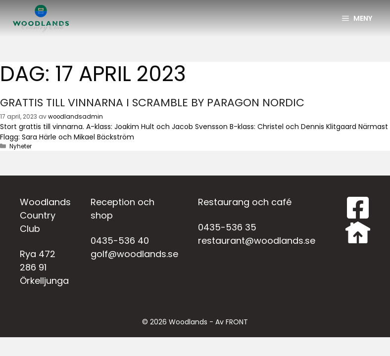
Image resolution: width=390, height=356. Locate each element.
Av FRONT (231, 322)
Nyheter (20, 146)
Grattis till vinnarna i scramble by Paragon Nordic (152, 102)
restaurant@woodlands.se (256, 240)
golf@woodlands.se (134, 254)
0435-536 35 (227, 227)
